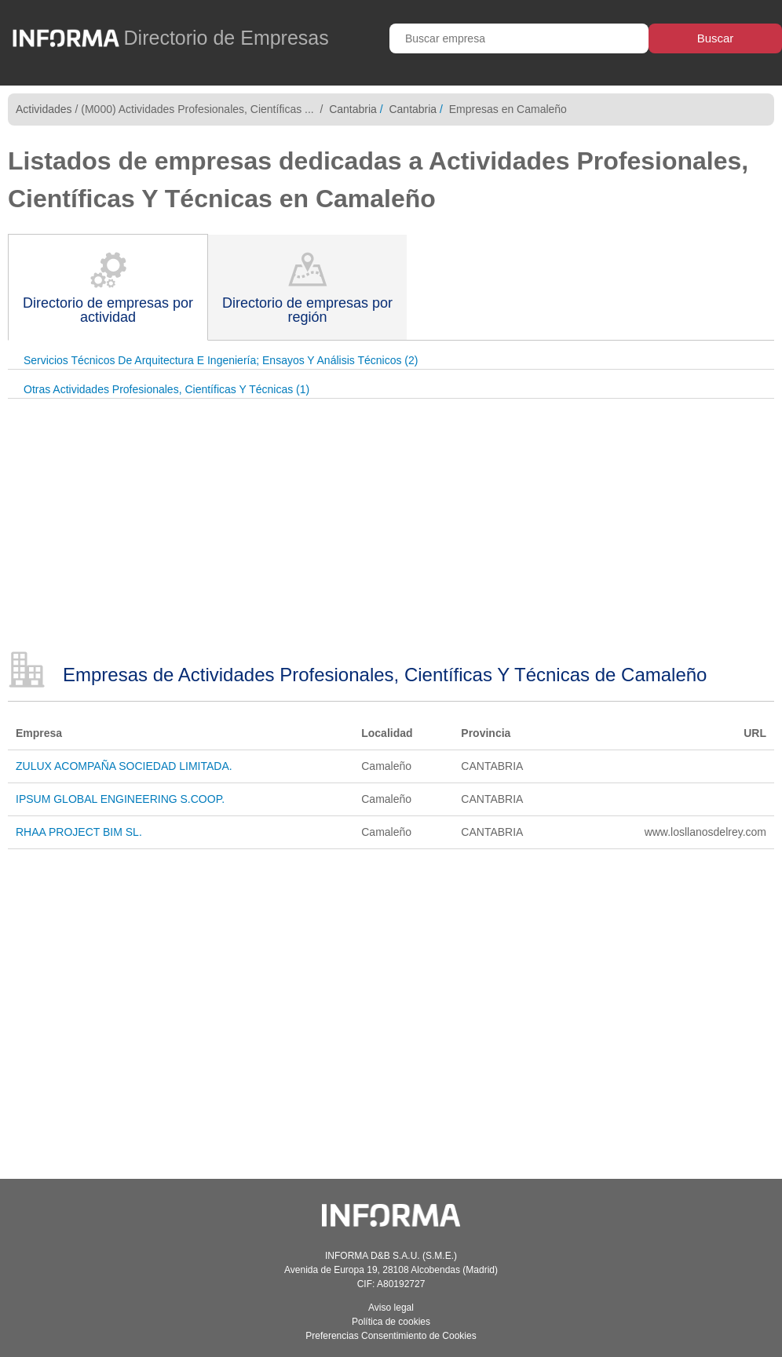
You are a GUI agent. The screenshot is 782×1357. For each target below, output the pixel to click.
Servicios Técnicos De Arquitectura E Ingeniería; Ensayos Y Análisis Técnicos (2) (221, 360)
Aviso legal (391, 1307)
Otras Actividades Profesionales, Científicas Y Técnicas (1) (166, 389)
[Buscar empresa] (519, 38)
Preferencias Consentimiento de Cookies (390, 1335)
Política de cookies (391, 1321)
